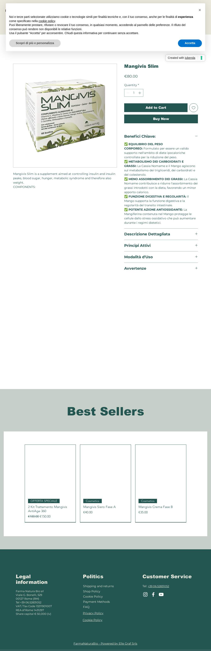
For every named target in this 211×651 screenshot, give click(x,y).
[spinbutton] (133, 92)
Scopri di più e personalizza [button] (35, 43)
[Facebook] (153, 594)
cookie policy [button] (47, 21)
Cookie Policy (93, 596)
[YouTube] (161, 594)
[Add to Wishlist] (193, 107)
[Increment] (140, 92)
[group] (105, 483)
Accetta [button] (190, 43)
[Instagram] (145, 594)
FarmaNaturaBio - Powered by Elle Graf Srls (105, 643)
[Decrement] (127, 92)
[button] (199, 10)
